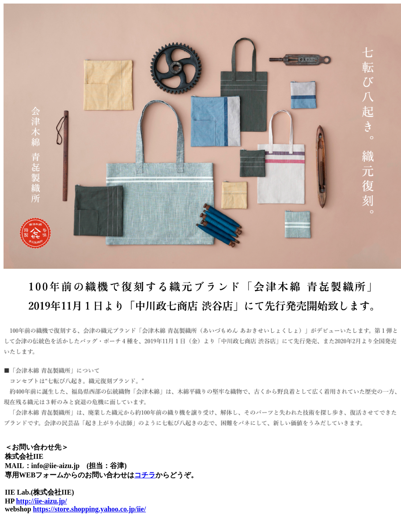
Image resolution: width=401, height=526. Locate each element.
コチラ (144, 475)
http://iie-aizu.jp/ (41, 501)
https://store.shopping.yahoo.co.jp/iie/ (89, 509)
